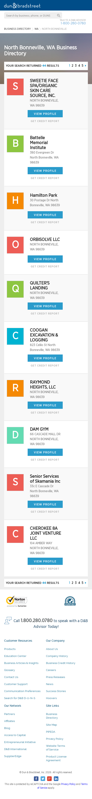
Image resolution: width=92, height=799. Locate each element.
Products (9, 649)
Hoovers (51, 698)
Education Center (15, 656)
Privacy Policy (54, 738)
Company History (57, 656)
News (49, 684)
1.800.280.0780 (37, 620)
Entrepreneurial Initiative (20, 742)
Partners (9, 714)
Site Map (51, 724)
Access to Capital (15, 735)
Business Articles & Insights (21, 663)
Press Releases (55, 677)
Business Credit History (60, 663)
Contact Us (11, 677)
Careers (51, 670)
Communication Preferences (22, 691)
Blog (7, 728)
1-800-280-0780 (73, 23)
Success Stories (56, 691)
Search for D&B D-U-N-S (19, 698)
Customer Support (16, 684)
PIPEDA (50, 731)
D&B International (15, 749)
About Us (52, 649)
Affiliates (9, 721)
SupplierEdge (12, 756)
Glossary (9, 670)
